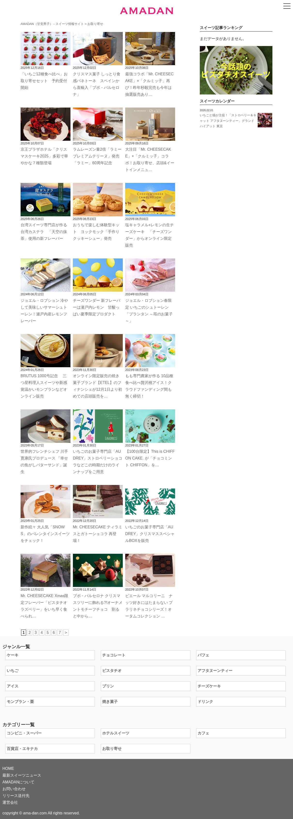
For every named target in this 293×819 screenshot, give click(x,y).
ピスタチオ (112, 671)
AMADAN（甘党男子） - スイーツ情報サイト (52, 24)
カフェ (203, 733)
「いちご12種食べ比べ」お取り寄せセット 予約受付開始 (44, 81)
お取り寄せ (112, 749)
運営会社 (10, 802)
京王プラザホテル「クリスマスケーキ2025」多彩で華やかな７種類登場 (44, 156)
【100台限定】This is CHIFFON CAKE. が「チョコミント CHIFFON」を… (150, 458)
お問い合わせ (14, 789)
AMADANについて (18, 782)
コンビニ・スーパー (24, 733)
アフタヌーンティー (215, 671)
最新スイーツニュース (21, 775)
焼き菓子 (110, 702)
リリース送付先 (16, 796)
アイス (12, 686)
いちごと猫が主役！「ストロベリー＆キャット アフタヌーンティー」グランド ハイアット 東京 (228, 120)
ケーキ (12, 655)
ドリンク (205, 702)
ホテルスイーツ (115, 733)
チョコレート (113, 655)
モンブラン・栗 (20, 702)
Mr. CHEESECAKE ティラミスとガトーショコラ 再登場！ (97, 534)
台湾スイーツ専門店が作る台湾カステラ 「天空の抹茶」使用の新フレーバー (44, 232)
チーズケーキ (209, 686)
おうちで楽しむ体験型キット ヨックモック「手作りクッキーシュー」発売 (96, 232)
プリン (108, 686)
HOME (8, 768)
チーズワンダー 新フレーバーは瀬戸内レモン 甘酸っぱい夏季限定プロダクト (96, 307)
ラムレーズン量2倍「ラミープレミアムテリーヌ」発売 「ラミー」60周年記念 (97, 156)
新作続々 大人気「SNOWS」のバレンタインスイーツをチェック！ (45, 534)
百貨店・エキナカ (22, 749)
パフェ (203, 655)
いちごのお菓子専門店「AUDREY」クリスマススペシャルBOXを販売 (150, 534)
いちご (12, 671)
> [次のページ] (66, 633)
